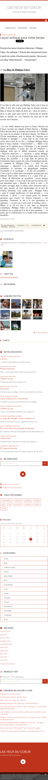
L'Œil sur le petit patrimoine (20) (12, 731)
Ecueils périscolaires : (8, 697)
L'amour (3, 359)
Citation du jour (6, 379)
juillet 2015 (4, 651)
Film (5, 580)
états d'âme (8, 576)
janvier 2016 (4, 638)
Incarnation (16, 694)
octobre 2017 (5, 631)
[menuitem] (11, 28)
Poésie (6, 602)
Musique (7, 598)
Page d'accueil (22, 27)
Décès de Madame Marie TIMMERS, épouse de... (18, 722)
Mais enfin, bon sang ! (8, 700)
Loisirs (6, 593)
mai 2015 (3, 657)
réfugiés (28, 500)
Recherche (8, 606)
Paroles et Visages (33, 728)
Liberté (22, 700)
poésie (3, 509)
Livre (6, 589)
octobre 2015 (5, 641)
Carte (6, 340)
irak (9, 504)
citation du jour (9, 567)
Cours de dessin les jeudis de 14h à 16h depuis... (18, 706)
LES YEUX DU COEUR (24, 7)
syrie (3, 504)
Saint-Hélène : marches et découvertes (15, 712)
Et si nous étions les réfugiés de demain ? (17, 428)
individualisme (6, 500)
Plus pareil (4, 389)
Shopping (7, 615)
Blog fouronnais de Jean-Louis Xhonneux (21, 723)
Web (5, 619)
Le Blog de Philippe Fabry (17, 69)
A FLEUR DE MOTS (31, 703)
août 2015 (4, 647)
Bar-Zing (23, 697)
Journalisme (8, 585)
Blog (5, 563)
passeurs (17, 504)
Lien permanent (7, 225)
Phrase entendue (7, 369)
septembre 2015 (6, 644)
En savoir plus (28, 778)
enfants (18, 500)
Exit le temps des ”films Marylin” (11, 728)
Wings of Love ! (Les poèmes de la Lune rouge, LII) (18, 717)
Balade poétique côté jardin (10, 703)
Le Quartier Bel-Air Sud (35, 731)
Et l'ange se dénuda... (9, 448)
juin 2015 (3, 654)
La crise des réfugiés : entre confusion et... (18, 418)
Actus (27, 225)
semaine (28, 504)
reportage (7, 611)
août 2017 (4, 635)
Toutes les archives (7, 664)
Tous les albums (42, 332)
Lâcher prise (5, 438)
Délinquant (4, 694)
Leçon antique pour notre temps (14, 398)
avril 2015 (3, 660)
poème (37, 500)
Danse (6, 572)
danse (37, 504)
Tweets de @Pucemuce (9, 277)
